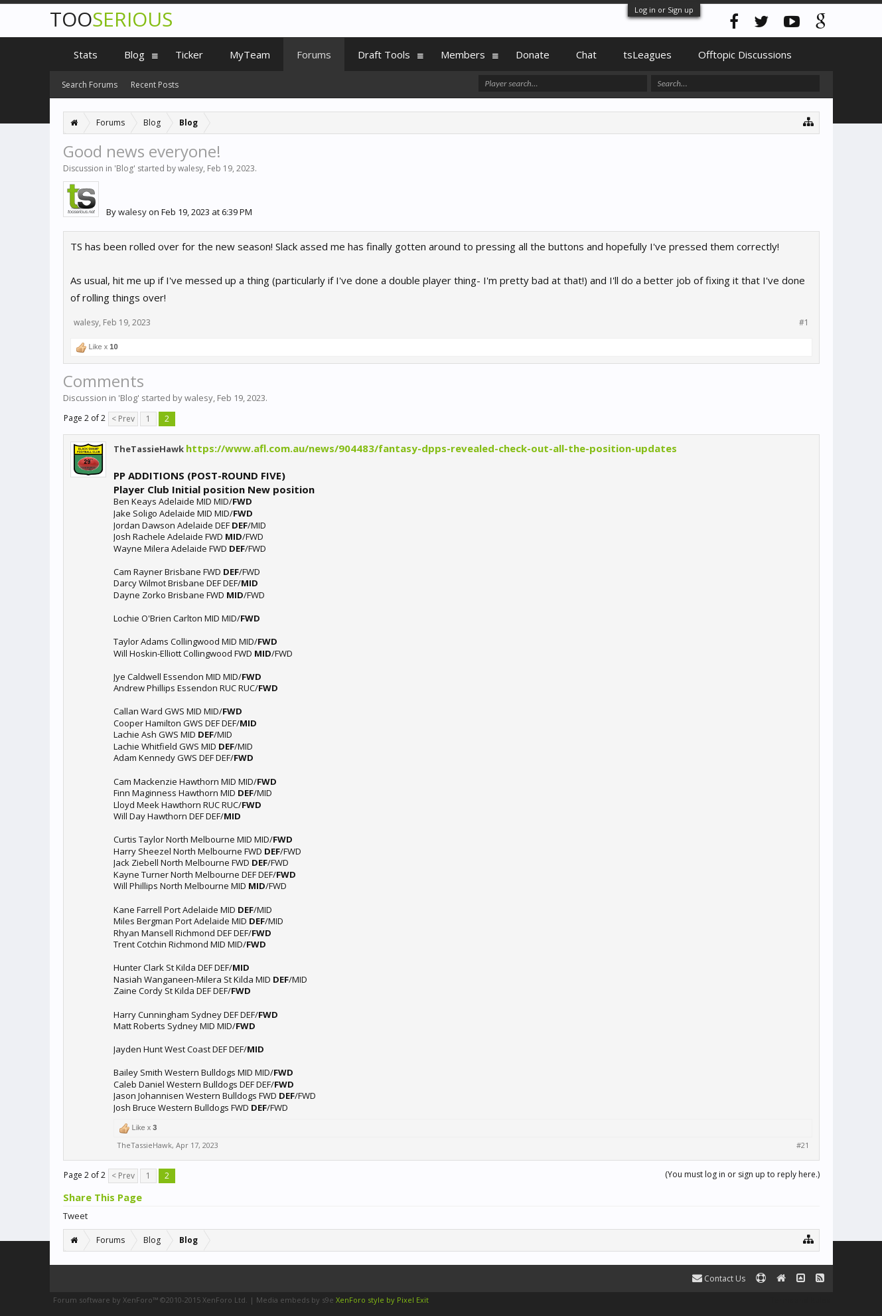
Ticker (189, 54)
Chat (586, 54)
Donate (533, 54)
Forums (314, 54)
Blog (124, 168)
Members (463, 54)
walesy (190, 168)
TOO (111, 19)
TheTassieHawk (148, 449)
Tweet (75, 1216)
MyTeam (250, 54)
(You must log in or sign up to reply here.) (742, 1174)
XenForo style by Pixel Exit (382, 1300)
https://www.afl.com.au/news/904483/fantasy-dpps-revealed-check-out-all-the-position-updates (431, 448)
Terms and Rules (800, 1300)
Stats (86, 54)
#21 (802, 1145)
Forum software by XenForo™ (150, 1300)
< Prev (123, 418)
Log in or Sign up (664, 10)
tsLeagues (647, 54)
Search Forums (89, 84)
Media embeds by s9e (295, 1300)
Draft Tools (384, 54)
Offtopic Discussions (745, 54)
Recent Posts (155, 84)
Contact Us (718, 1278)
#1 (804, 322)
